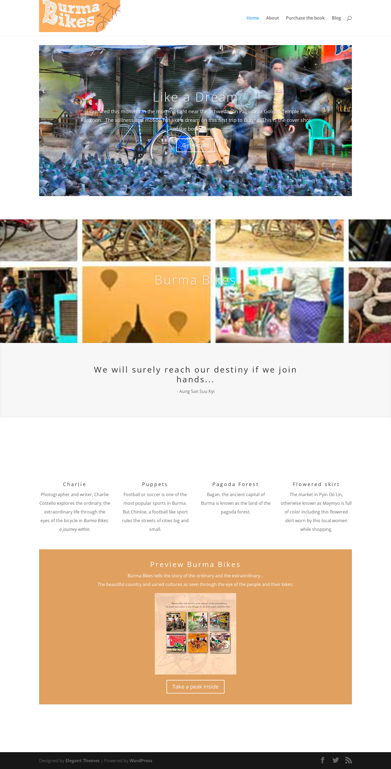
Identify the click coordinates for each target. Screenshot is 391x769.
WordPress (141, 761)
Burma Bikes (195, 279)
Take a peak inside (195, 686)
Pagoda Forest (235, 484)
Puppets (155, 484)
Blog (336, 18)
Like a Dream (196, 96)
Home (253, 18)
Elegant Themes (82, 761)
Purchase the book (305, 18)
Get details (195, 145)
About (272, 18)
